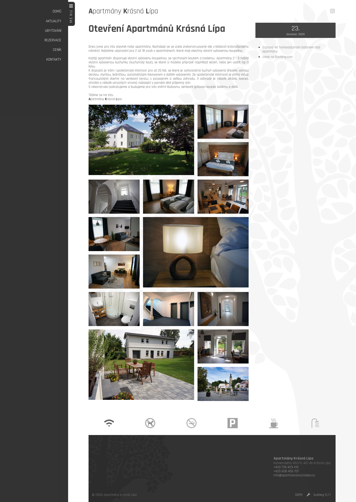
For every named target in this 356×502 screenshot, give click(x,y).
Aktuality (53, 21)
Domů (57, 11)
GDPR (298, 495)
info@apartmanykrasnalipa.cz (294, 475)
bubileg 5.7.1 (322, 495)
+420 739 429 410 (286, 467)
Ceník (57, 49)
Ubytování (53, 30)
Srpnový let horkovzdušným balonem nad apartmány (291, 49)
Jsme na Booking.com (277, 57)
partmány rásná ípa (123, 11)
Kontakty (53, 59)
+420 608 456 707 (286, 471)
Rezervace (52, 40)
